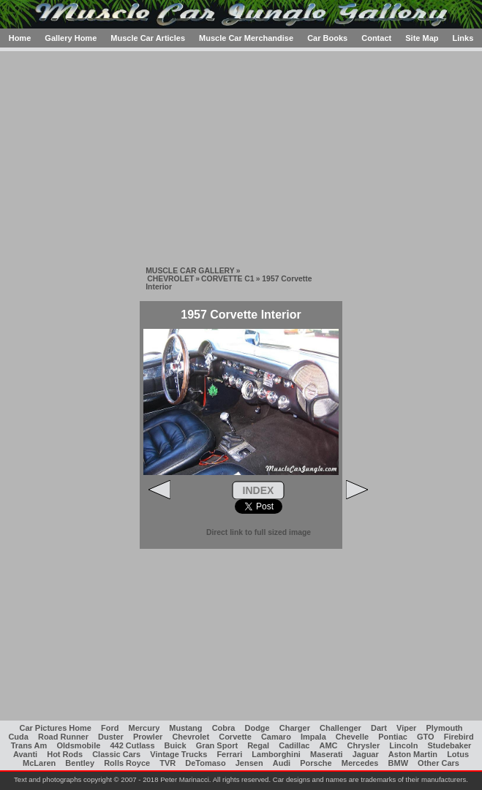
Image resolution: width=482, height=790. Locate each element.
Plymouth (444, 727)
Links (463, 38)
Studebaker (449, 745)
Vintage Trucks (178, 754)
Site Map (421, 38)
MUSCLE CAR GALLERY (190, 271)
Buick (176, 745)
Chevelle (352, 736)
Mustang (185, 727)
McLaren (39, 763)
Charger (294, 727)
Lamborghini (276, 754)
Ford (109, 727)
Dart (379, 727)
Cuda (18, 736)
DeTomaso (205, 763)
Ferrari (229, 754)
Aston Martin (412, 754)
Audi (281, 763)
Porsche (315, 763)
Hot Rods (65, 754)
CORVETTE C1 (228, 279)
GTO (425, 736)
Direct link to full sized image (258, 532)
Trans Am (29, 745)
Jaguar (366, 754)
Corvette (235, 736)
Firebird (459, 736)
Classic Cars (116, 754)
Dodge (256, 727)
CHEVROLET (170, 279)
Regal (258, 745)
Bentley (79, 763)
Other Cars (438, 763)
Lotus (458, 754)
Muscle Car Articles (147, 38)
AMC (328, 745)
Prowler (147, 736)
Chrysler (363, 745)
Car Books (327, 38)
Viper (406, 727)
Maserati (326, 754)
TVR (167, 763)
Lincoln (403, 745)
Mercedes (360, 763)
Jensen (249, 763)
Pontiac (392, 736)
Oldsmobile (78, 745)
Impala (313, 736)
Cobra (224, 727)
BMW (398, 763)
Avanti (25, 754)
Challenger (340, 727)
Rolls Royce (127, 763)
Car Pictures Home (55, 727)
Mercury (143, 727)
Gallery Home (71, 38)
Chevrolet (190, 736)
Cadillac (294, 745)
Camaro (276, 736)
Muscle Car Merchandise (246, 38)
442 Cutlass (132, 745)
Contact (376, 38)
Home (20, 38)
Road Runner (63, 736)
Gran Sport (217, 745)
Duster (111, 736)
